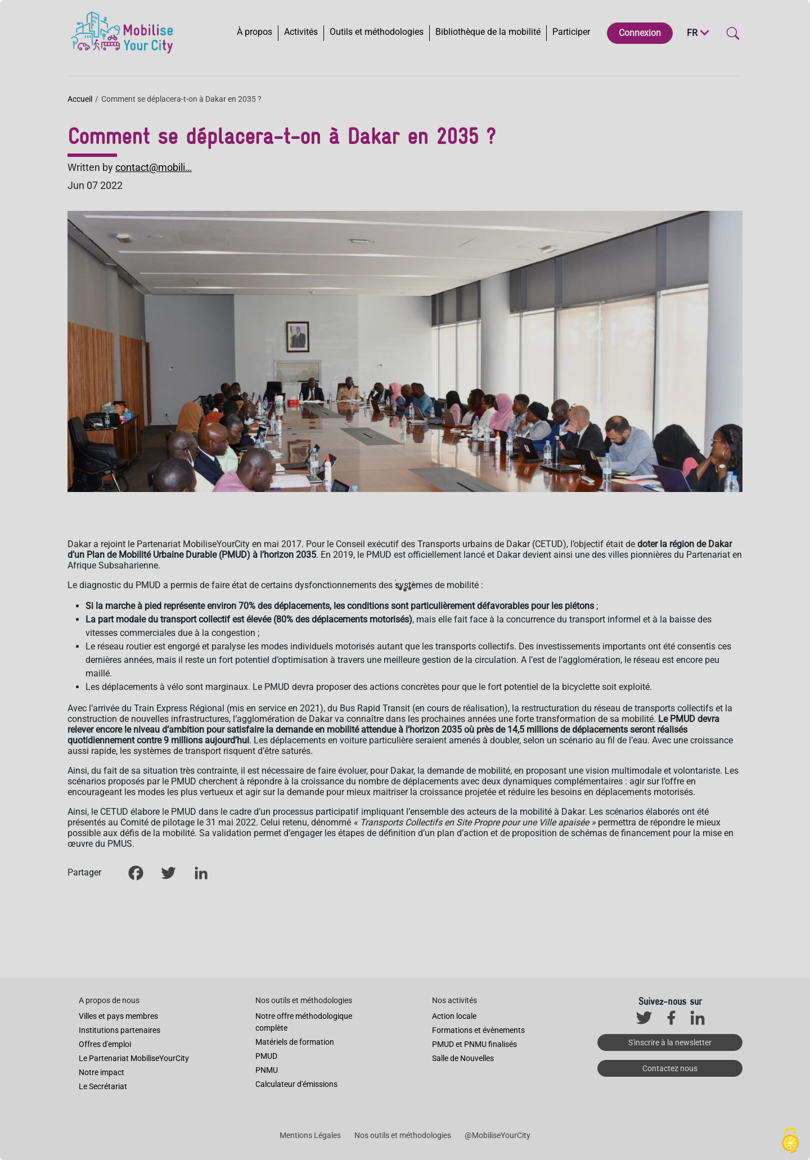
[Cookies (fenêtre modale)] (790, 1141)
